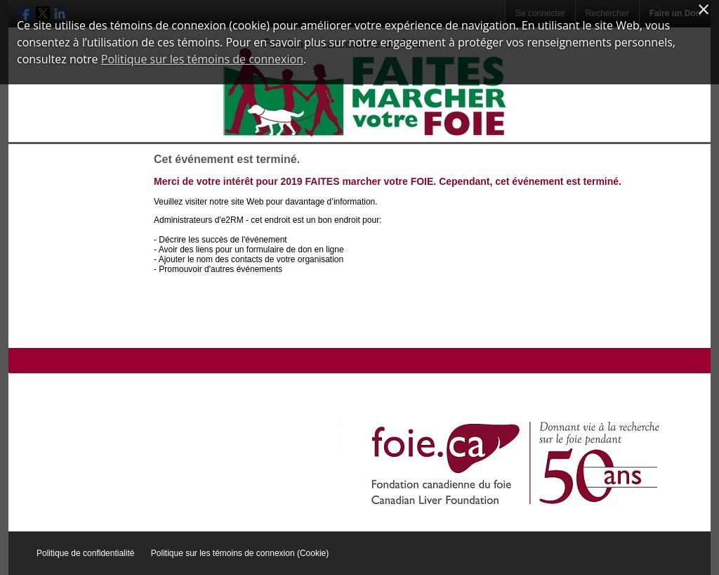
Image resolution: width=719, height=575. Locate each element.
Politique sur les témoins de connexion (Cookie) (240, 553)
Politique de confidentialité (85, 553)
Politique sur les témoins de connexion (202, 59)
